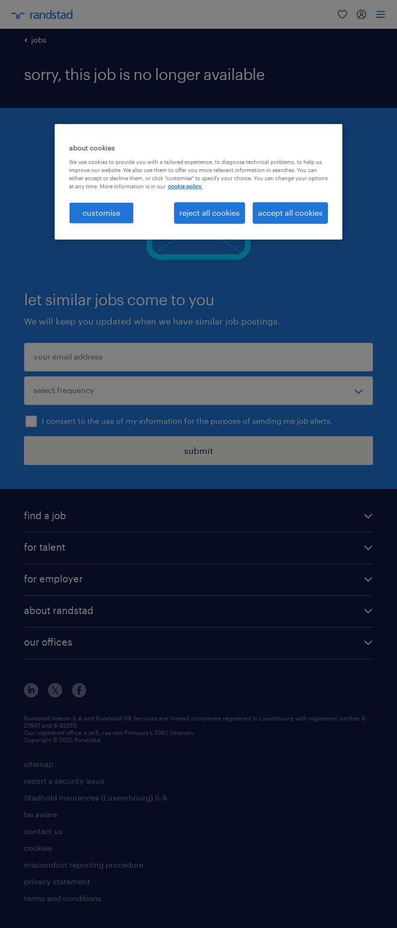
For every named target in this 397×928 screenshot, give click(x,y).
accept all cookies (290, 212)
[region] (198, 181)
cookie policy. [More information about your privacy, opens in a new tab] (185, 186)
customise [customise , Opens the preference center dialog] (101, 212)
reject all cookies (209, 212)
